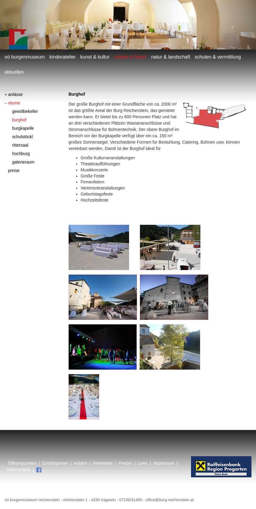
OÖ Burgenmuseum (25, 56)
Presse (125, 463)
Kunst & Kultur (95, 56)
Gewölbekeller (25, 111)
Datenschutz (19, 469)
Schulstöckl (22, 136)
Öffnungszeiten (22, 463)
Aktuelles (14, 72)
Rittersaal (20, 145)
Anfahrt (80, 463)
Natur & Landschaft (170, 56)
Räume (14, 102)
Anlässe (15, 94)
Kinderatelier (62, 56)
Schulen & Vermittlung (218, 56)
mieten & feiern (130, 56)
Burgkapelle (23, 128)
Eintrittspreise (54, 463)
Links (143, 463)
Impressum (163, 463)
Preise (14, 170)
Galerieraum (23, 162)
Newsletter (103, 463)
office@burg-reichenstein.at (170, 500)
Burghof (19, 119)
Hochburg (21, 153)
